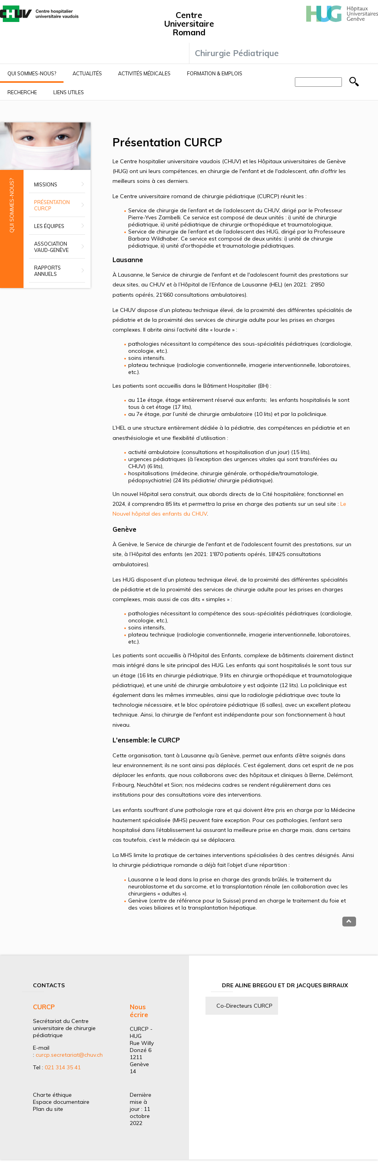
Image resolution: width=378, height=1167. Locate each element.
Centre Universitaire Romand (189, 23)
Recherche (22, 92)
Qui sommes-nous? (31, 73)
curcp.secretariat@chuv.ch (69, 1054)
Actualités (87, 73)
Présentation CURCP (52, 205)
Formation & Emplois (214, 73)
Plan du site (48, 1108)
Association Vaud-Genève (51, 247)
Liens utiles (68, 92)
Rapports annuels (47, 270)
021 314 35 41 (63, 1067)
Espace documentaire (61, 1101)
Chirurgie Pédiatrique (237, 53)
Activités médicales (144, 73)
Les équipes (49, 226)
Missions (45, 184)
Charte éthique (52, 1094)
